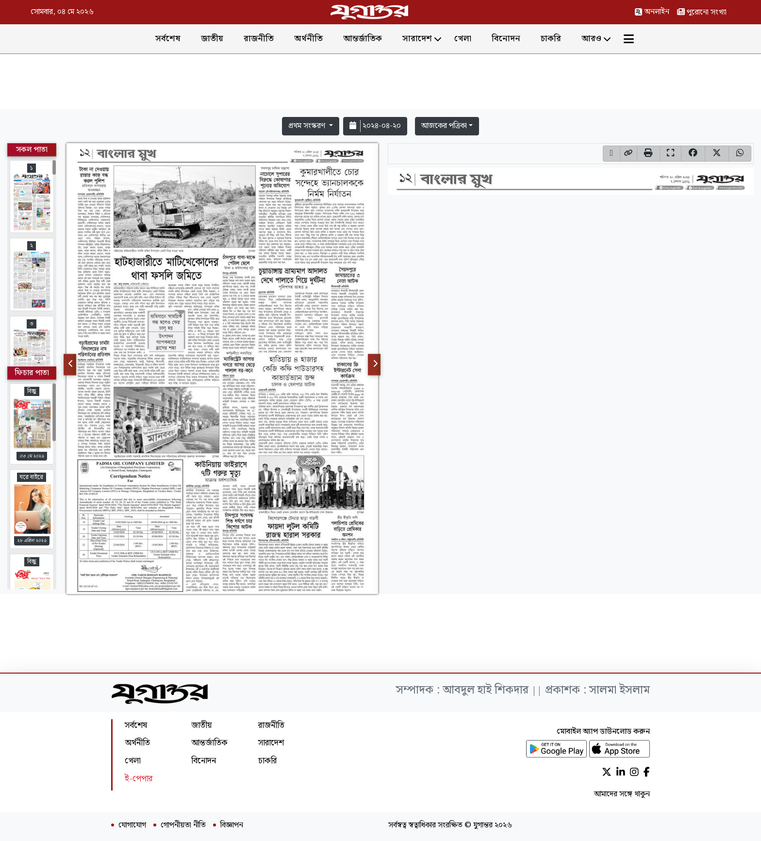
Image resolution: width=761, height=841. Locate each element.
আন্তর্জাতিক (362, 39)
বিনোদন (506, 39)
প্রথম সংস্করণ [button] (307, 126)
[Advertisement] (380, 83)
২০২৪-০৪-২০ (375, 126)
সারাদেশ (417, 39)
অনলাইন (651, 12)
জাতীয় (212, 39)
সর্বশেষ (168, 39)
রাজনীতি (259, 39)
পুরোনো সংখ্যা (702, 12)
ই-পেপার (138, 779)
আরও (591, 39)
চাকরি (551, 39)
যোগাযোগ (132, 825)
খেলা (462, 39)
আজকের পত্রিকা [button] (444, 126)
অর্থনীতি (308, 39)
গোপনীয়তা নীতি (183, 825)
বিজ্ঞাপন (231, 825)
